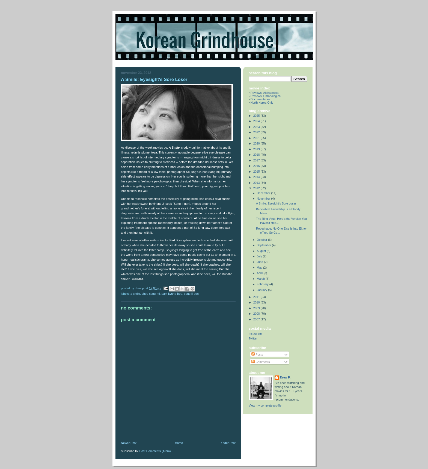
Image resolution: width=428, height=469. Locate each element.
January (262, 289)
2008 (257, 313)
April (260, 273)
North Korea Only (262, 102)
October (262, 239)
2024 (257, 121)
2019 (257, 149)
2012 (257, 188)
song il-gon (191, 293)
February (263, 284)
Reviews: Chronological (266, 96)
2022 (257, 132)
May (260, 267)
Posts (257, 354)
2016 (257, 165)
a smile (135, 293)
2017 (257, 160)
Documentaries (261, 99)
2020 (257, 143)
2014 (257, 177)
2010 (257, 302)
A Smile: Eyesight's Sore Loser (276, 203)
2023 (257, 126)
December (264, 193)
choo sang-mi (151, 293)
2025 (257, 115)
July (260, 256)
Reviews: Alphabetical (265, 92)
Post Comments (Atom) (155, 451)
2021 (257, 138)
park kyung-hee (172, 293)
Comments (260, 361)
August (262, 250)
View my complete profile (265, 405)
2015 (257, 171)
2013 (257, 182)
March (261, 278)
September (264, 245)
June (260, 261)
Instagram (255, 333)
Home (179, 442)
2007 (257, 319)
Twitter (253, 338)
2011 (257, 297)
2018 (257, 154)
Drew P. (285, 377)
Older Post (228, 442)
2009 (257, 308)
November (264, 198)
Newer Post (128, 442)
